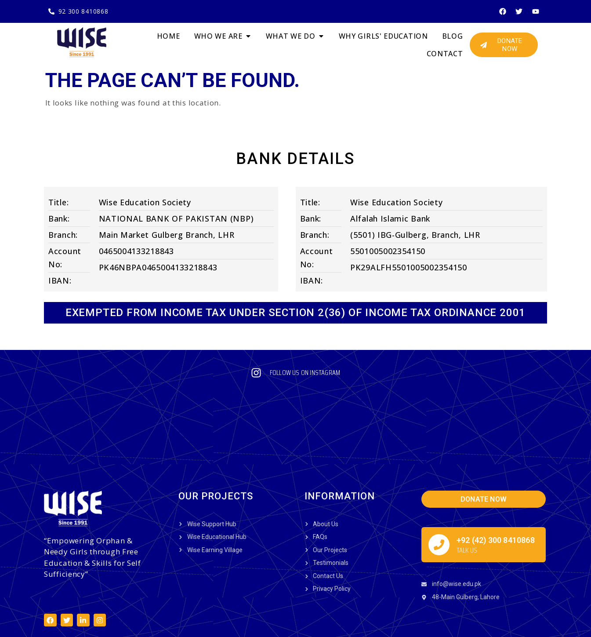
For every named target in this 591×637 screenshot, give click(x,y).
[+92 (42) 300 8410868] (439, 485)
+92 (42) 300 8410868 (496, 480)
